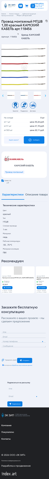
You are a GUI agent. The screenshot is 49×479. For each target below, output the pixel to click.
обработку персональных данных (22, 365)
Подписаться (14, 404)
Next (45, 95)
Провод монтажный (14, 172)
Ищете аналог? (14, 140)
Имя (4, 332)
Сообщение (8, 346)
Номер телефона (10, 341)
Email (5, 337)
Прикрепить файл (9, 360)
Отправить (24, 360)
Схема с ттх (7, 180)
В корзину (7, 287)
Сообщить (34, 140)
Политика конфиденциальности (10, 460)
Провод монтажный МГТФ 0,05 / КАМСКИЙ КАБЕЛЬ (18, 278)
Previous (2, 95)
